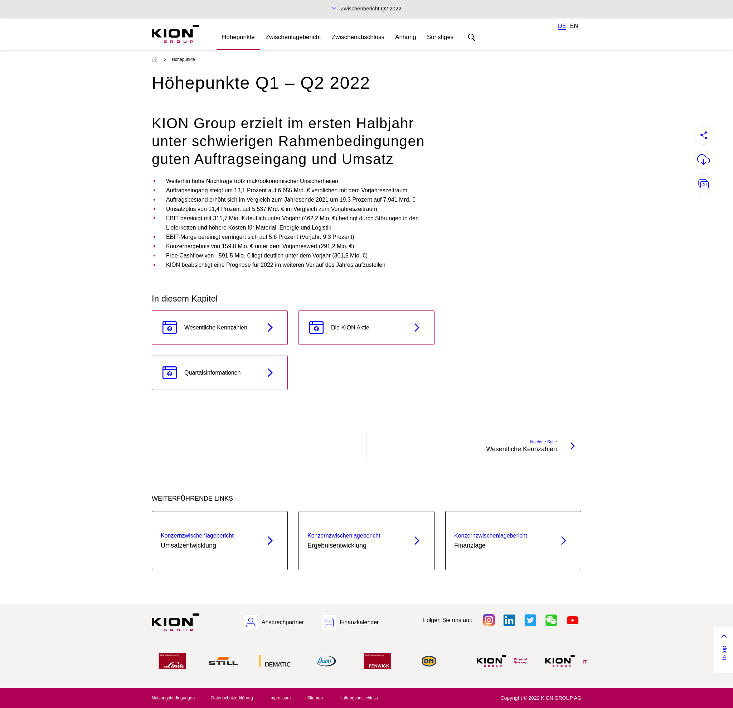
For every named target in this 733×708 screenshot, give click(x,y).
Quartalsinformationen (212, 373)
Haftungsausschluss (358, 697)
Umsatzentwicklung (207, 540)
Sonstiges (440, 37)
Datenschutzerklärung (232, 697)
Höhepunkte (238, 37)
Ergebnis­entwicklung (353, 540)
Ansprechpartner (283, 622)
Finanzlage (500, 540)
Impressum (280, 697)
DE (562, 26)
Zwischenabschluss (358, 37)
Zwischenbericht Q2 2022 (370, 8)
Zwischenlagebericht (293, 37)
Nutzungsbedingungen (173, 697)
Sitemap (315, 697)
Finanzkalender (359, 622)
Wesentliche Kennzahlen (215, 327)
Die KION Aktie (350, 327)
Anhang (405, 37)
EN (574, 26)
